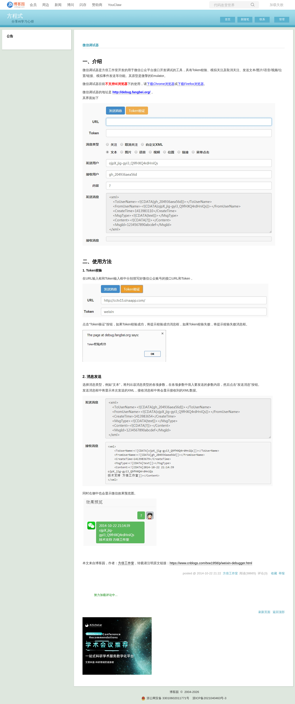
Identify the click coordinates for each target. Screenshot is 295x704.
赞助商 (97, 5)
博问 (70, 5)
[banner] (14, 5)
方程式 (15, 16)
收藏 (274, 573)
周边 (45, 5)
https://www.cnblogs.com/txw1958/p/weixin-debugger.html (211, 563)
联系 (262, 19)
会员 (33, 5)
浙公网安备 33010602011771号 (165, 698)
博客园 (174, 692)
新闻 (58, 5)
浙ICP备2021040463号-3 (209, 698)
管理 (282, 19)
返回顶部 (279, 612)
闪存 (83, 5)
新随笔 (245, 19)
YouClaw (114, 5)
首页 (227, 19)
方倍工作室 (126, 563)
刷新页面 (264, 612)
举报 (282, 573)
